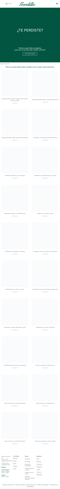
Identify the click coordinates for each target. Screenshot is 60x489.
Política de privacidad (42, 484)
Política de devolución (8, 484)
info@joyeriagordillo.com (7, 460)
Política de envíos (31, 484)
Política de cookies (20, 484)
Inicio (2, 63)
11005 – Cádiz (4, 459)
